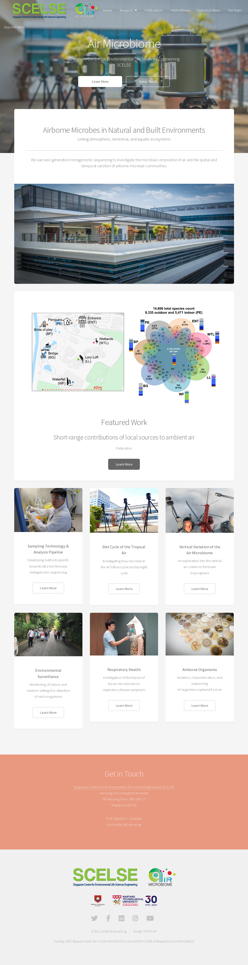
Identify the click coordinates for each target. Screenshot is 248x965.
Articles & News (209, 10)
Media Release (180, 10)
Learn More (100, 81)
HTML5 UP (150, 931)
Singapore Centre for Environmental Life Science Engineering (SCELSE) (124, 787)
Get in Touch (148, 81)
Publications (153, 10)
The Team (234, 10)
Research (126, 10)
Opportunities (13, 27)
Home (107, 10)
